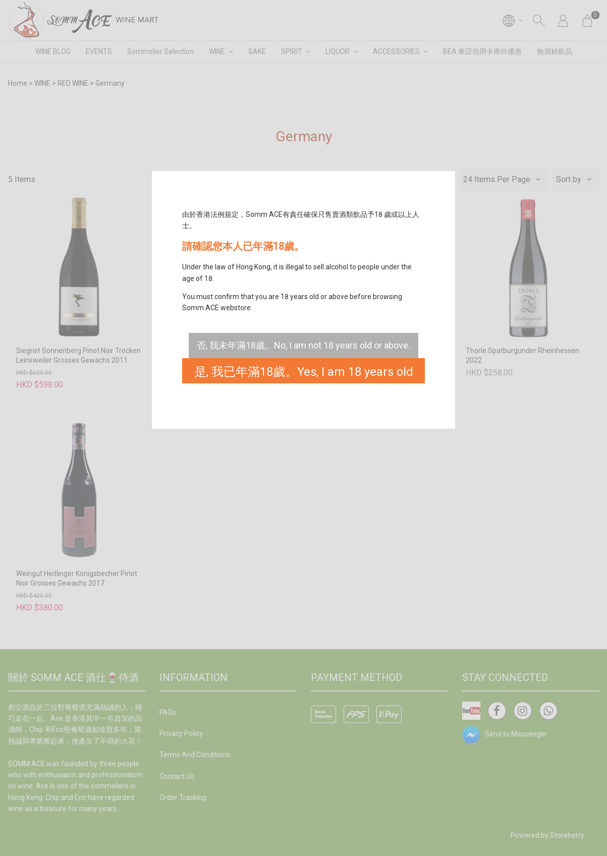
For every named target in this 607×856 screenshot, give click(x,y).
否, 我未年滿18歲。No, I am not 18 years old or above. (303, 345)
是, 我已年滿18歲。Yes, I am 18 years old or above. (303, 374)
